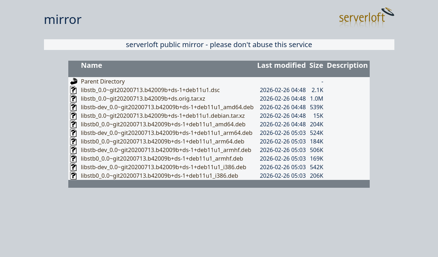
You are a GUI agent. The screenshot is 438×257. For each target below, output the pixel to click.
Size (316, 65)
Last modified (281, 65)
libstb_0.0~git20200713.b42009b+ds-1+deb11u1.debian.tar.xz (163, 116)
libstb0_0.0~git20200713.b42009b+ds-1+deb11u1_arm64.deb (162, 141)
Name (91, 65)
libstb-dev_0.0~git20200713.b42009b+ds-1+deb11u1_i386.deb (163, 167)
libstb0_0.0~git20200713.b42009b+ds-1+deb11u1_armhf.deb (162, 158)
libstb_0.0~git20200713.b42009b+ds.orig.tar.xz (143, 98)
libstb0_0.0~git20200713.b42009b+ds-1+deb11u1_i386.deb (159, 176)
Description (347, 65)
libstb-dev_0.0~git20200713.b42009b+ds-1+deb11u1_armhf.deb (166, 150)
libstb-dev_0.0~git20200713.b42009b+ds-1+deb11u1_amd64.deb (167, 107)
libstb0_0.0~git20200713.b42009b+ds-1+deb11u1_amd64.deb (163, 124)
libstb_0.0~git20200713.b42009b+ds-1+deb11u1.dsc (150, 90)
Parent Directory (103, 81)
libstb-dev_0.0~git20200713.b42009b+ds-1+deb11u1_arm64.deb (166, 133)
